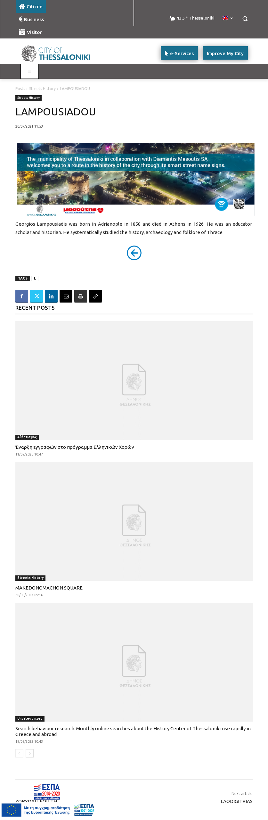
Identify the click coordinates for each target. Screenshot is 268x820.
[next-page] (30, 753)
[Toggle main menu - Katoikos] (29, 71)
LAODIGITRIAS (237, 801)
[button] (245, 18)
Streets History (42, 89)
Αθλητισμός (27, 437)
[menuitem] (227, 18)
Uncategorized (30, 718)
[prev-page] (19, 753)
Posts (20, 89)
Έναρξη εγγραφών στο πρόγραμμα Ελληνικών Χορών (74, 447)
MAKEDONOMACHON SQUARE (49, 587)
